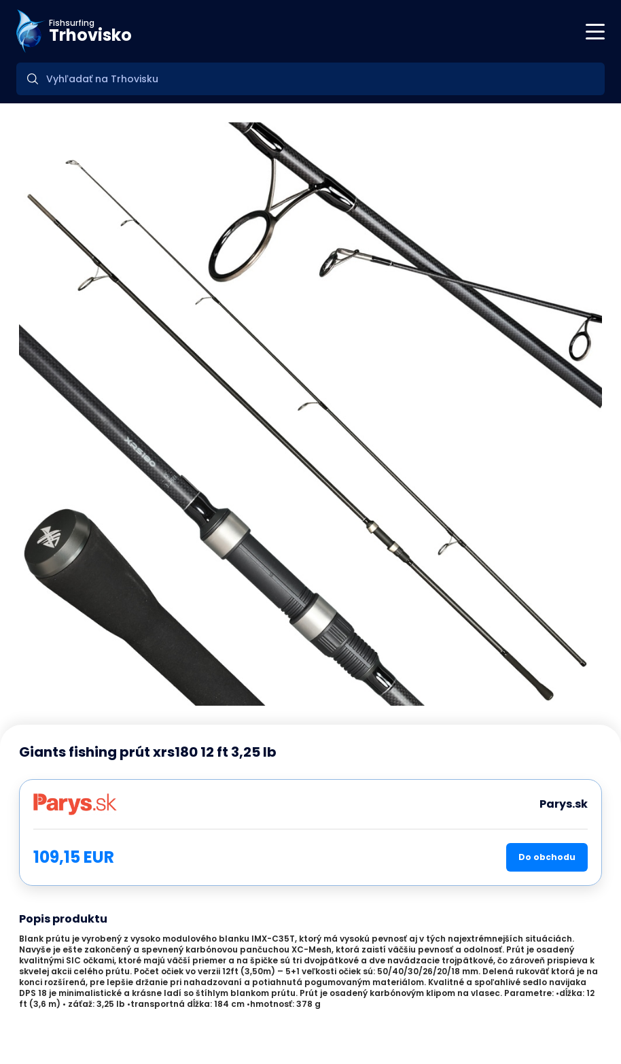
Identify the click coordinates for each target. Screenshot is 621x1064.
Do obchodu (546, 857)
